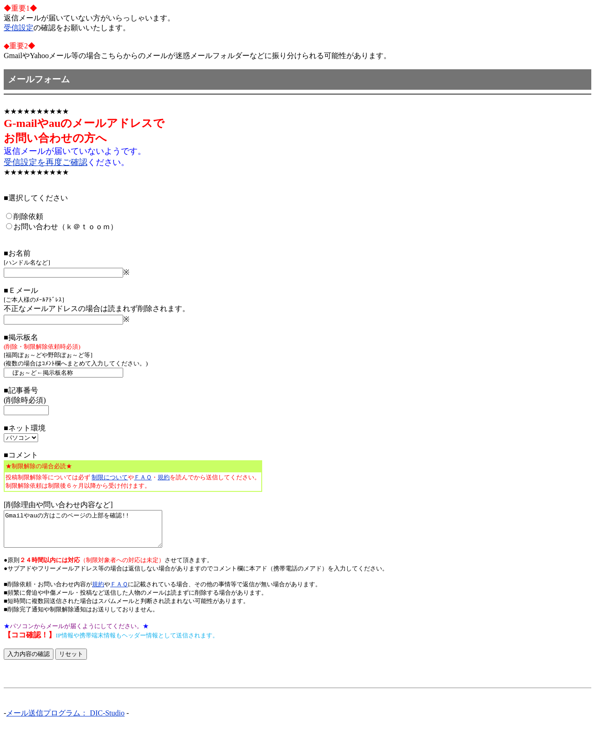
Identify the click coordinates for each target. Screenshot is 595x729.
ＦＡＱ (143, 477)
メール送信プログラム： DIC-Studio (65, 720)
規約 (164, 477)
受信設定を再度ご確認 (45, 162)
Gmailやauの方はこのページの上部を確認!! (92, 532)
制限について (110, 477)
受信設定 (18, 28)
